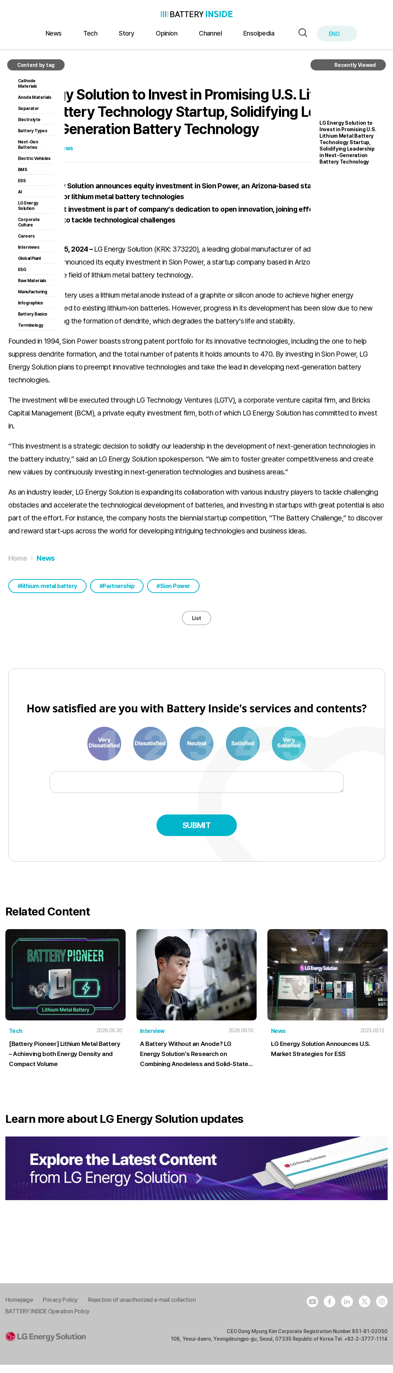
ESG (22, 269)
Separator (28, 108)
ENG (338, 34)
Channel (210, 33)
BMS (22, 169)
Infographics (30, 303)
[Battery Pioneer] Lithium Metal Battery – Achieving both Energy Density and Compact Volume (63, 1062)
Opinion (166, 33)
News (54, 33)
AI (20, 191)
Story (126, 33)
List (197, 622)
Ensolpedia (258, 33)
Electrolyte (29, 119)
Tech (90, 33)
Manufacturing (32, 291)
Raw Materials (32, 280)
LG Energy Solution (28, 206)
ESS (21, 180)
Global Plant (29, 258)
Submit (196, 833)
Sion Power (175, 586)
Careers (26, 236)
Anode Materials (34, 97)
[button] (301, 33)
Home (17, 558)
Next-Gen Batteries (28, 144)
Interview (152, 1039)
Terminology (30, 325)
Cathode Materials (27, 83)
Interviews (28, 247)
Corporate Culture (29, 222)
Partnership (118, 586)
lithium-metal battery (49, 586)
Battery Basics (32, 314)
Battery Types (32, 130)
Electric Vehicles (34, 158)
